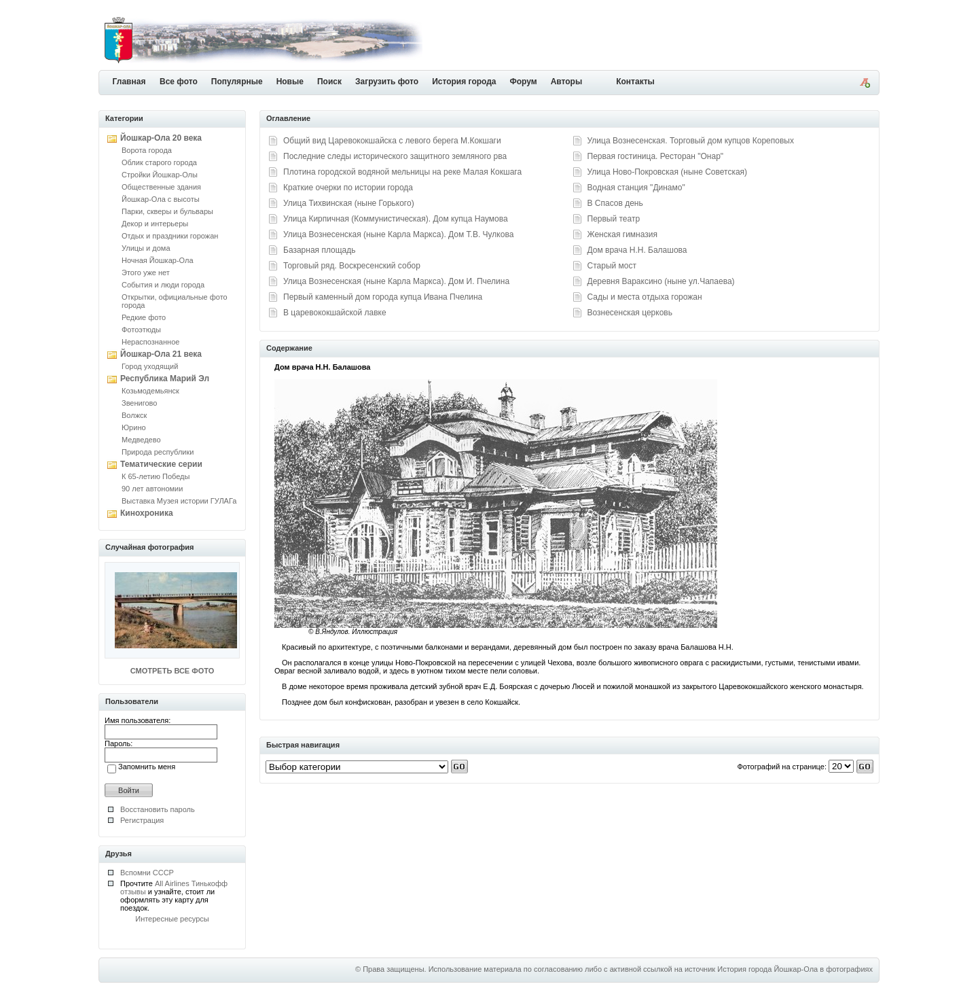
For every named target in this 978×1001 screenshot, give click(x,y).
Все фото (179, 81)
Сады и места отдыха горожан (644, 297)
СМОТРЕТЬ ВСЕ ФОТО (172, 671)
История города (464, 81)
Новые (290, 81)
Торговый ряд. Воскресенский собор (351, 265)
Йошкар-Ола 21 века (161, 354)
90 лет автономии (152, 489)
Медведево (141, 440)
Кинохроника (146, 513)
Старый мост (611, 265)
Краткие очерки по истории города (348, 187)
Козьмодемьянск (150, 391)
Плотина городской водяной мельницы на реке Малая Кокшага (402, 172)
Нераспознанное (150, 342)
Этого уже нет (146, 272)
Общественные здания (161, 187)
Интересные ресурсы (172, 919)
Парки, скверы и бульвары (167, 211)
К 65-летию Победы (155, 476)
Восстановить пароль (157, 809)
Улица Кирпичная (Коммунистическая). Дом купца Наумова (395, 219)
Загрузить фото (386, 81)
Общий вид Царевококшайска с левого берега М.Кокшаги (392, 140)
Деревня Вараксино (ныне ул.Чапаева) (661, 281)
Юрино (134, 427)
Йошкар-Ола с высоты (161, 199)
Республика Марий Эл (164, 378)
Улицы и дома (146, 248)
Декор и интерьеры (155, 223)
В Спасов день (615, 203)
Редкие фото (144, 317)
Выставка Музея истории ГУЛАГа (179, 501)
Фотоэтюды (141, 330)
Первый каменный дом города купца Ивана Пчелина (382, 297)
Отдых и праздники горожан (170, 236)
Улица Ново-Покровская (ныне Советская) (667, 172)
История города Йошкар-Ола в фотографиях (795, 969)
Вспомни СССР (147, 872)
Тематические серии (161, 464)
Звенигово (139, 403)
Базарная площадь (319, 250)
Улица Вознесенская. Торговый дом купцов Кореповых (690, 140)
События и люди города (163, 285)
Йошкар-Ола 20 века (161, 138)
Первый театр (613, 219)
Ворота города (147, 150)
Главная (129, 81)
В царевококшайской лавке (334, 312)
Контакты (635, 81)
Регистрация (142, 820)
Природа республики (158, 452)
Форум (523, 81)
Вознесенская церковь (629, 312)
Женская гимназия (622, 234)
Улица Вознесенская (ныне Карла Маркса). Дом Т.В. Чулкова (398, 234)
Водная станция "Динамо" (636, 187)
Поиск (329, 81)
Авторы (567, 81)
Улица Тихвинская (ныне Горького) (348, 203)
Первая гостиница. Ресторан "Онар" (655, 156)
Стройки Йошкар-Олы (160, 175)
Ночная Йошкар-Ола (158, 260)
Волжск (134, 415)
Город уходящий (150, 366)
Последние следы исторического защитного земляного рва (395, 156)
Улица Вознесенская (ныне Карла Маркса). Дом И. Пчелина (396, 281)
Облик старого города (159, 162)
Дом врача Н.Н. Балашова (637, 250)
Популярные (237, 81)
